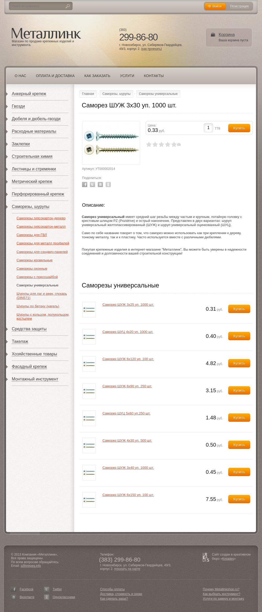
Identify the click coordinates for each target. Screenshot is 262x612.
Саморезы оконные (32, 268)
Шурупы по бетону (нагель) (38, 306)
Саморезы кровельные (35, 260)
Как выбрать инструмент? (221, 594)
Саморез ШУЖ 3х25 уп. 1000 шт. (128, 305)
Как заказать (97, 76)
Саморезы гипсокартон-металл (41, 226)
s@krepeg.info (31, 566)
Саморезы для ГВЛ (32, 235)
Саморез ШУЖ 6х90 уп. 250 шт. (127, 386)
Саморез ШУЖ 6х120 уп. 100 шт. (128, 359)
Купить (239, 309)
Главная (88, 94)
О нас (20, 76)
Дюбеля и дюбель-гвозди (36, 119)
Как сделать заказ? (114, 599)
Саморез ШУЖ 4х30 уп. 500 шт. (127, 440)
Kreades (228, 559)
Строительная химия (32, 156)
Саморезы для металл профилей (43, 243)
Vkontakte (100, 184)
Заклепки (21, 144)
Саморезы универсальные (37, 285)
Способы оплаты (112, 589)
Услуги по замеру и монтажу (223, 599)
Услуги (127, 76)
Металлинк (46, 33)
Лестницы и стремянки (34, 169)
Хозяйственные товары (34, 354)
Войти (216, 6)
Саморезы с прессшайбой (37, 277)
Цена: (152, 125)
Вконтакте (27, 597)
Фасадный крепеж (29, 366)
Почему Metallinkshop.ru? (221, 589)
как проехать (151, 49)
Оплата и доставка (55, 76)
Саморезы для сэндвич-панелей (42, 252)
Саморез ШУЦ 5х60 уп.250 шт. (126, 413)
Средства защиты (29, 329)
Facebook (84, 184)
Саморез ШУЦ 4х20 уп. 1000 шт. (127, 332)
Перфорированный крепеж (38, 194)
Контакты (154, 76)
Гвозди (18, 106)
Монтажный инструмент (35, 379)
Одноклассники (64, 597)
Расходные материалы (34, 131)
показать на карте (127, 569)
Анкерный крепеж (29, 93)
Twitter (92, 184)
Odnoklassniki (108, 184)
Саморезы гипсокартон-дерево (41, 218)
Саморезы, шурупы (30, 206)
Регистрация (239, 6)
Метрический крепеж (32, 181)
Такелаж (20, 341)
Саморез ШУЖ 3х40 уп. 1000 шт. (128, 468)
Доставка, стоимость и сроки (121, 594)
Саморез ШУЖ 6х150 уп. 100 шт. (128, 495)
